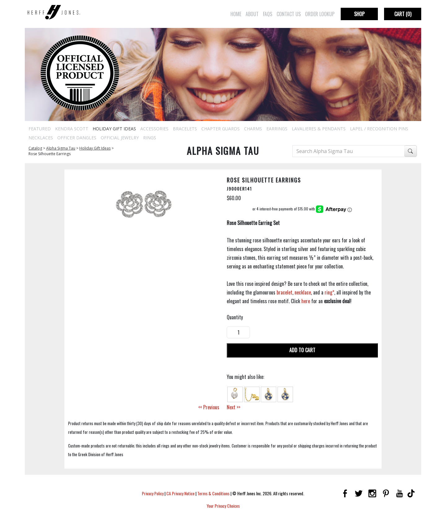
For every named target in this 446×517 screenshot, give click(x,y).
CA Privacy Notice (180, 493)
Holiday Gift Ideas (114, 129)
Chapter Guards (220, 129)
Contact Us (289, 14)
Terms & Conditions (213, 493)
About (252, 14)
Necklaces (40, 138)
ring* (329, 292)
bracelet (284, 292)
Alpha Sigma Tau (60, 148)
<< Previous (208, 407)
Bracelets (185, 129)
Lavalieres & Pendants (319, 129)
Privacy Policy (153, 493)
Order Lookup (319, 14)
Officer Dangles (76, 138)
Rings (149, 138)
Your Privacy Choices (223, 505)
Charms (253, 129)
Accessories (154, 129)
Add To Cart (302, 350)
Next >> (233, 407)
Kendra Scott (71, 129)
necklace (303, 292)
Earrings (276, 129)
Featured (39, 129)
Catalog (35, 148)
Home (235, 14)
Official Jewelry (120, 138)
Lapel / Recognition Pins (379, 129)
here (305, 301)
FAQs (267, 14)
